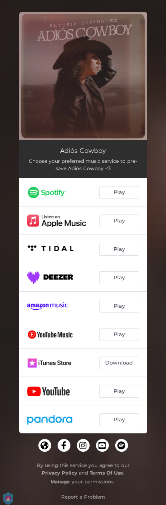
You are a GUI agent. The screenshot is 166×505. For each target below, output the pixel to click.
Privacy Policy (59, 473)
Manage (60, 482)
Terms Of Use (106, 473)
